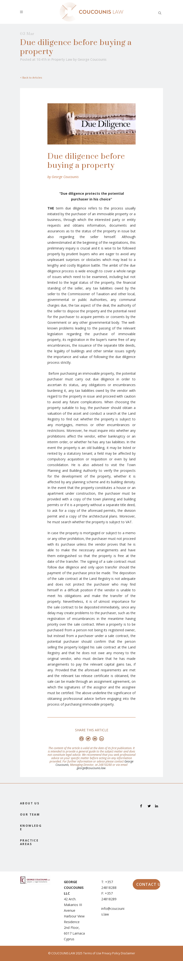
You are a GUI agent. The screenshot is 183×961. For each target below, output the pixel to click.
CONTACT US (148, 884)
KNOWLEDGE (31, 827)
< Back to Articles (31, 77)
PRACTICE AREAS (29, 842)
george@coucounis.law (91, 768)
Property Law (61, 59)
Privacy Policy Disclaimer (118, 953)
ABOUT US (29, 803)
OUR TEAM (30, 814)
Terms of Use (92, 953)
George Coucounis (92, 59)
